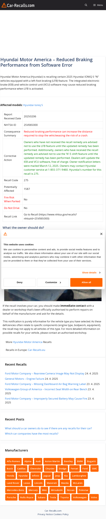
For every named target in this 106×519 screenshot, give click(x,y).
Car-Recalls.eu (36, 350)
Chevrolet (35, 468)
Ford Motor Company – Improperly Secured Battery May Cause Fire (46, 398)
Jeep (57, 475)
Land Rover (13, 482)
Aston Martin (52, 461)
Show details (89, 272)
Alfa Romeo (13, 461)
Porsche (11, 497)
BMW (80, 461)
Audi (38, 461)
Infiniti (35, 475)
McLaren (78, 482)
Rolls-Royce (26, 497)
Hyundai (23, 475)
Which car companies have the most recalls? (31, 433)
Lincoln (38, 482)
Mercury (33, 490)
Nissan (70, 490)
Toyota (64, 497)
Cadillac (21, 468)
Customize (53, 282)
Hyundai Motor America (27, 342)
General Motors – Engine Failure (24, 378)
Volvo (94, 497)
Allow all (86, 282)
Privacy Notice (45, 514)
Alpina (27, 461)
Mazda (65, 482)
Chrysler (50, 468)
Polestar (83, 490)
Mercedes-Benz (15, 490)
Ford (85, 468)
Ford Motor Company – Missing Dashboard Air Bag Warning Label (45, 384)
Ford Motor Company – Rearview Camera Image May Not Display (44, 373)
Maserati (52, 482)
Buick (10, 468)
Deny (20, 282)
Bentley (68, 461)
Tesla (53, 497)
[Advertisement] (53, 33)
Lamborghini (79, 475)
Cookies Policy (61, 514)
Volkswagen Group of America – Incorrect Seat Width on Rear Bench (46, 389)
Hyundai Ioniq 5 (33, 105)
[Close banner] (101, 234)
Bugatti (91, 461)
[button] (86, 5)
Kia (66, 475)
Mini (44, 490)
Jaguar (47, 475)
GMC (94, 468)
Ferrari (74, 468)
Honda (10, 475)
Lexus (27, 482)
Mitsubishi (57, 490)
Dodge (62, 468)
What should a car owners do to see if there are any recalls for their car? (48, 428)
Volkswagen (80, 497)
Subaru (41, 497)
